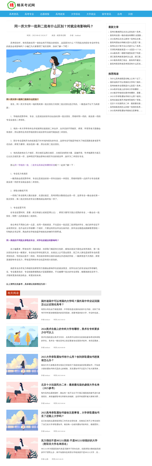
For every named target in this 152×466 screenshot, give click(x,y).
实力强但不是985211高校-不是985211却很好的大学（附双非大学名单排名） (69, 442)
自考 (119, 14)
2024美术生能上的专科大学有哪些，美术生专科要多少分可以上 (70, 331)
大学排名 (75, 14)
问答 (130, 14)
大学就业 (91, 14)
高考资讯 (13, 14)
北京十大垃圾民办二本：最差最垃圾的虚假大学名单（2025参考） (70, 386)
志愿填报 (44, 14)
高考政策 (60, 14)
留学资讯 (106, 14)
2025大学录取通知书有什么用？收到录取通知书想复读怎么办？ (70, 358)
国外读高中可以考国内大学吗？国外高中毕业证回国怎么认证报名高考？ (70, 303)
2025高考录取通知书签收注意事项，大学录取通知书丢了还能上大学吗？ (70, 414)
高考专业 (29, 14)
